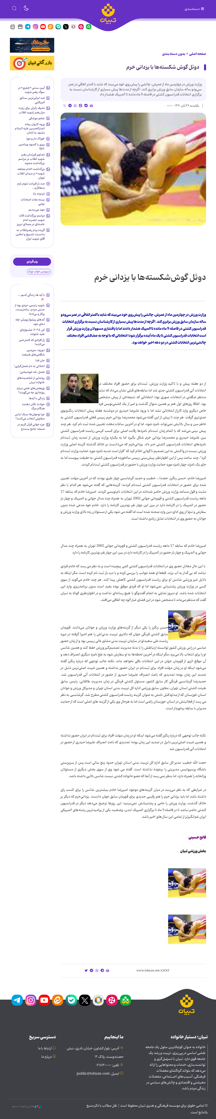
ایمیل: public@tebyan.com (98, 1073)
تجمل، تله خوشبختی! (32, 372)
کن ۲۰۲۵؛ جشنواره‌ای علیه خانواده (32, 332)
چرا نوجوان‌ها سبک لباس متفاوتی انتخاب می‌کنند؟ (30, 416)
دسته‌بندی (195, 9)
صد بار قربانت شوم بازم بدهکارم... (31, 185)
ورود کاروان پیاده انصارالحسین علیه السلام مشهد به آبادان (30, 128)
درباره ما (46, 1057)
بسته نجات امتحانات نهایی (33, 201)
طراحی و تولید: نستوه (27, 1106)
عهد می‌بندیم (36, 209)
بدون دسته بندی (173, 54)
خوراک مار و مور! (35, 138)
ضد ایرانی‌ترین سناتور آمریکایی (32, 100)
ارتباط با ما (45, 1048)
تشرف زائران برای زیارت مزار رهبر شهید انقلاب (31, 110)
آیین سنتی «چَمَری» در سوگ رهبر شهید (31, 89)
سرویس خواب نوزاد (39, 271)
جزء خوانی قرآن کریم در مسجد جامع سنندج (31, 426)
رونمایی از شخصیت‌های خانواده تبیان (31, 380)
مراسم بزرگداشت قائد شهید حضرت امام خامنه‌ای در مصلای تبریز (31, 220)
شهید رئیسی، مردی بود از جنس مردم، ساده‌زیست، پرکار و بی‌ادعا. (30, 309)
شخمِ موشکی (37, 118)
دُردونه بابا (39, 193)
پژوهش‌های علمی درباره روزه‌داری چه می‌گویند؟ (31, 390)
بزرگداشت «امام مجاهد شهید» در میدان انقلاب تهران (31, 173)
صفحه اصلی (197, 54)
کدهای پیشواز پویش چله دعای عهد (30, 321)
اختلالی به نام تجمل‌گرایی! (29, 366)
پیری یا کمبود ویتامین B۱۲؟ (32, 146)
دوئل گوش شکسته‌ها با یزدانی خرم (162, 67)
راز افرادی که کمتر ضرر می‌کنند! (32, 342)
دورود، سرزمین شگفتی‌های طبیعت (33, 352)
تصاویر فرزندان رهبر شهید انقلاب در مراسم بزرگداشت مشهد (31, 158)
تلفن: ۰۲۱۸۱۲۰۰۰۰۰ (107, 1065)
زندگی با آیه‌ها (37, 398)
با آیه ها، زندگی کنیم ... (31, 295)
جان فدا (40, 360)
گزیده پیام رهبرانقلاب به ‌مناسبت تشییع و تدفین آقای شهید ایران (30, 234)
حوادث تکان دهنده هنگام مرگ (33, 406)
